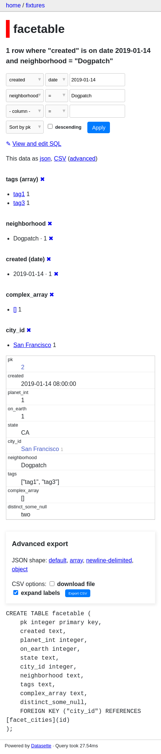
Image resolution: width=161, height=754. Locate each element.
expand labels (36, 593)
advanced (82, 158)
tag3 (19, 203)
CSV (60, 158)
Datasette (41, 745)
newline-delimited (109, 560)
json (45, 158)
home (13, 5)
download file (72, 584)
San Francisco (32, 345)
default (58, 560)
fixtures (35, 5)
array (76, 560)
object (20, 569)
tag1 (19, 194)
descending (64, 127)
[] (15, 309)
